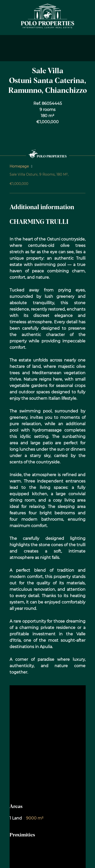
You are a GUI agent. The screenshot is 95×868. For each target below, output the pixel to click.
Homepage (19, 166)
